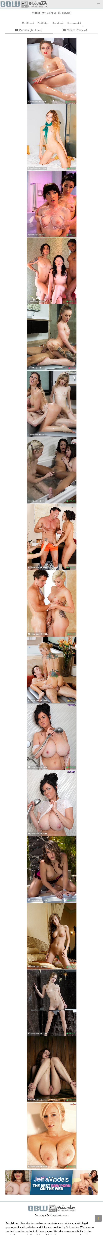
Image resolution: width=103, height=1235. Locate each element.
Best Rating (43, 23)
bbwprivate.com (58, 1215)
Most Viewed (58, 23)
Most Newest (28, 23)
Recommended (74, 23)
